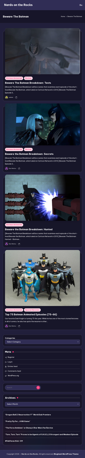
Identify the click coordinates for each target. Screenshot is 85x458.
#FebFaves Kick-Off (14, 441)
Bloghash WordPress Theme (66, 454)
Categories (10, 338)
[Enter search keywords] (23, 387)
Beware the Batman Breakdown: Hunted (29, 229)
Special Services (32, 310)
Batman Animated (14, 78)
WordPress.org (13, 376)
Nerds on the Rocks (18, 5)
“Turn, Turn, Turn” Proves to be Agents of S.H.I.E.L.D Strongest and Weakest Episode (41, 434)
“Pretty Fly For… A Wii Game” (17, 421)
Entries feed (12, 366)
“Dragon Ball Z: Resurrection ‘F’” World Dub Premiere (28, 415)
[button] (38, 387)
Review (28, 78)
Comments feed (14, 371)
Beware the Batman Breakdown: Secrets (29, 153)
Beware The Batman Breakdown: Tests (28, 82)
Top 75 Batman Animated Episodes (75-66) (31, 314)
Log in (10, 362)
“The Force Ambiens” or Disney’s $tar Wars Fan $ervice (29, 428)
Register (11, 357)
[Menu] (81, 5)
